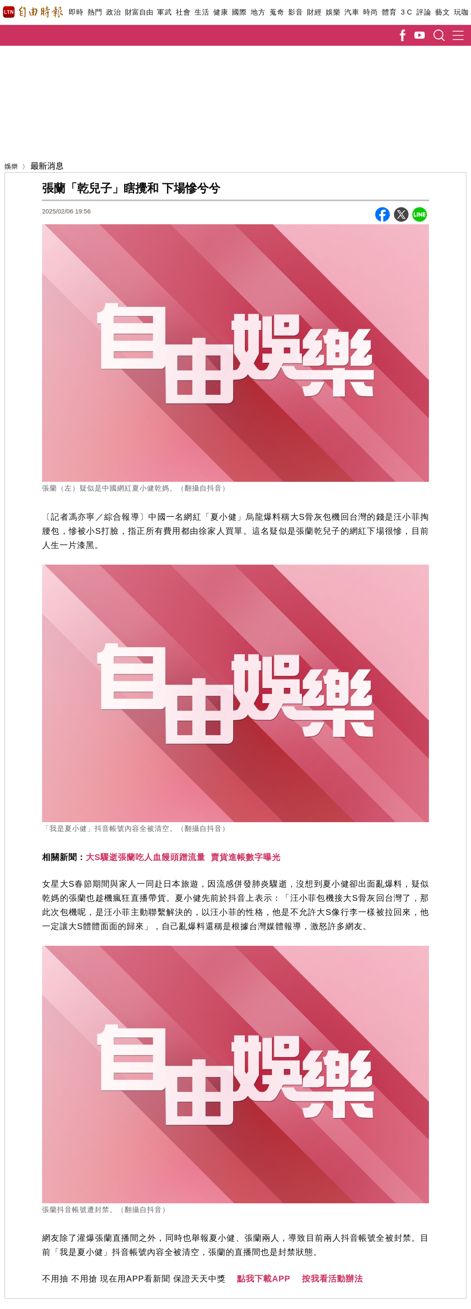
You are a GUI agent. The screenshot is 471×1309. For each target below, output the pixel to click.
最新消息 (47, 165)
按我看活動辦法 (332, 1278)
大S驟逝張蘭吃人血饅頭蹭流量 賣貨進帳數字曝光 (183, 857)
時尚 (370, 12)
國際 (239, 12)
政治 (113, 12)
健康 (220, 12)
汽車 (351, 12)
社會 (183, 12)
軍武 (164, 12)
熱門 (94, 12)
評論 (423, 12)
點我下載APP (263, 1278)
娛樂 (333, 12)
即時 (76, 12)
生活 (201, 12)
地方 (258, 12)
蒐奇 (276, 12)
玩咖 (461, 12)
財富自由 (139, 12)
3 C (406, 12)
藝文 (442, 12)
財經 (314, 12)
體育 (389, 12)
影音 (295, 12)
